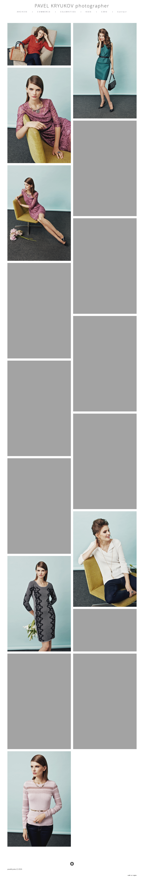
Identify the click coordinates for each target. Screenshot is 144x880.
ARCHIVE (22, 12)
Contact (122, 12)
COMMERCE (44, 12)
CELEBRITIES (68, 12)
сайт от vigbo (132, 874)
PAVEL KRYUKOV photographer (72, 6)
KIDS (89, 12)
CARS (104, 12)
